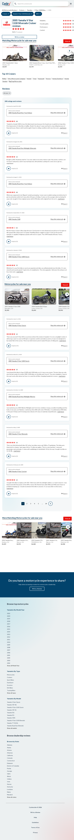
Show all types (11, 693)
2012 (8, 637)
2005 (37, 14)
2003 (8, 660)
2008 (8, 647)
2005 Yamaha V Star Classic (36, 325)
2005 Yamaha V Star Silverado (36, 434)
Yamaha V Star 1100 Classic (15, 707)
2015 (8, 629)
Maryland (10, 794)
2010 (8, 642)
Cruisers (5, 14)
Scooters (10, 685)
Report (65, 133)
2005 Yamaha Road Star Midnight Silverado (36, 148)
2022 (8, 613)
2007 (8, 650)
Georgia (9, 771)
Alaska (9, 747)
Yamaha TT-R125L (12, 723)
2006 (8, 652)
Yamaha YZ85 (11, 718)
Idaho (9, 774)
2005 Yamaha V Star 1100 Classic (36, 257)
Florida (9, 768)
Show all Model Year (13, 665)
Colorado (10, 758)
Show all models (12, 728)
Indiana (9, 779)
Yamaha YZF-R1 (11, 710)
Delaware (10, 763)
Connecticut (11, 760)
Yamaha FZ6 (10, 712)
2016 (8, 626)
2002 (8, 663)
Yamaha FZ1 (10, 715)
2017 (8, 624)
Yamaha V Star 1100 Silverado (22, 14)
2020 (8, 616)
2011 (8, 639)
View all (67, 41)
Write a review (19, 37)
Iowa (8, 781)
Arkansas (10, 753)
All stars (5, 93)
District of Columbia (13, 766)
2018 (8, 621)
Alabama (9, 745)
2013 (8, 634)
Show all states (11, 797)
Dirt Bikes (10, 688)
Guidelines (35, 822)
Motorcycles (11, 675)
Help (35, 817)
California (10, 755)
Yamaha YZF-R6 (11, 705)
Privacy (35, 832)
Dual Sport (10, 682)
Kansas (9, 784)
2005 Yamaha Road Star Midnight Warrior (36, 397)
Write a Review (37, 589)
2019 (8, 618)
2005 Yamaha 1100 (36, 219)
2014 (8, 632)
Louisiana (10, 789)
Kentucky (10, 787)
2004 (8, 658)
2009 (8, 645)
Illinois (9, 776)
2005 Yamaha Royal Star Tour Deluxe (36, 113)
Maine (9, 792)
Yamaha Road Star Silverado (15, 725)
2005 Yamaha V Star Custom (36, 471)
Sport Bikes (10, 680)
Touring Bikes (11, 690)
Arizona (9, 750)
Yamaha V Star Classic (13, 702)
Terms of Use (35, 827)
